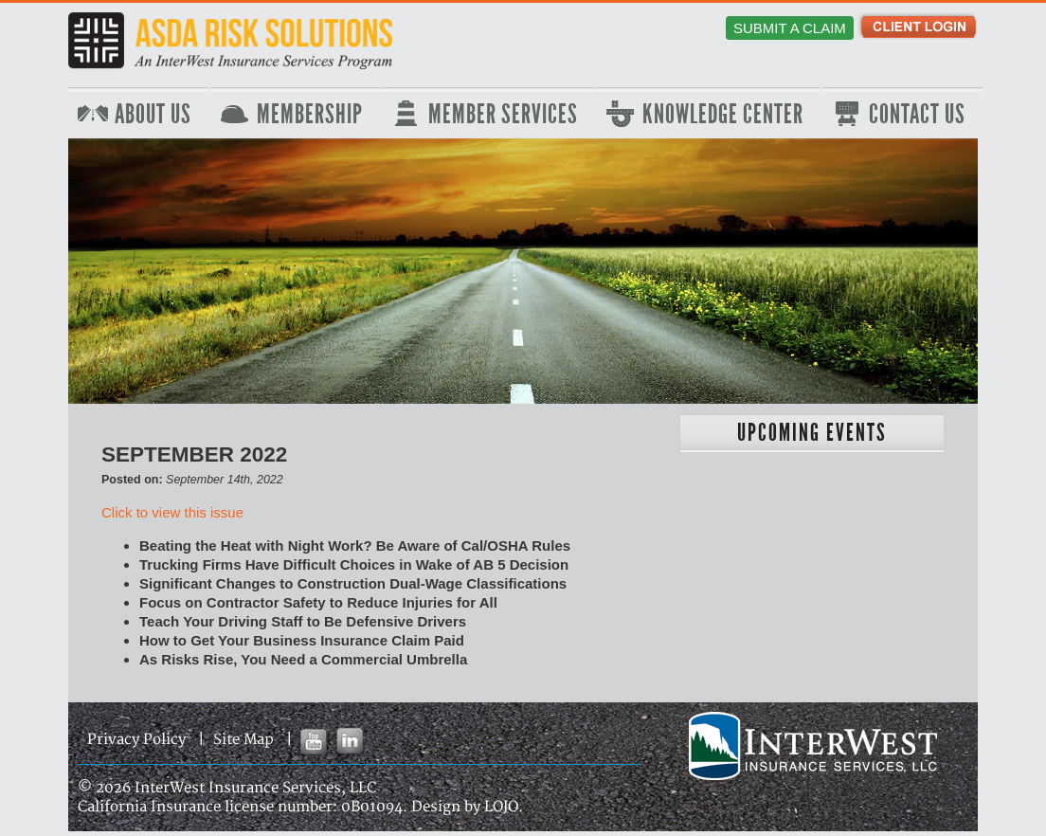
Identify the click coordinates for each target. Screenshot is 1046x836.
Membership (310, 115)
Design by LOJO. (467, 807)
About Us (153, 115)
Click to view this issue (172, 512)
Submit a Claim (789, 28)
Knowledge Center (722, 115)
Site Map (243, 740)
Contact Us (917, 115)
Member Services (503, 115)
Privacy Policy (136, 740)
